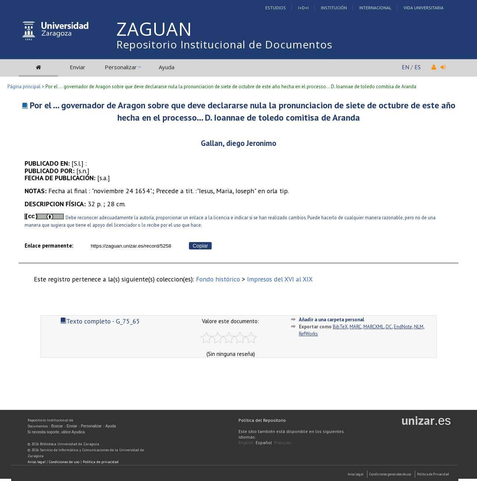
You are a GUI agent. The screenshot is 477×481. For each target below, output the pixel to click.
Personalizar (121, 67)
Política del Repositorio (262, 420)
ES (417, 67)
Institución (334, 7)
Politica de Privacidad (433, 474)
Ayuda (166, 67)
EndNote (403, 327)
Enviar (77, 67)
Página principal (24, 86)
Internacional (375, 7)
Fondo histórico (218, 279)
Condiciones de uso (64, 461)
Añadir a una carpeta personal (331, 319)
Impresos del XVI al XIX (280, 279)
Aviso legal (36, 461)
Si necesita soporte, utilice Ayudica (56, 432)
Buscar (57, 426)
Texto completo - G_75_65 (100, 321)
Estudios (275, 7)
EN (405, 67)
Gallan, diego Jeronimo (238, 143)
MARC (355, 327)
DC (389, 327)
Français (282, 442)
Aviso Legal (355, 474)
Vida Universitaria (423, 7)
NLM (418, 327)
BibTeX (340, 327)
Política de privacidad (101, 461)
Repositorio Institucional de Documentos (224, 44)
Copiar (200, 246)
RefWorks (308, 334)
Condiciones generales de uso (390, 474)
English (245, 442)
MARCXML (373, 327)
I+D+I (303, 7)
